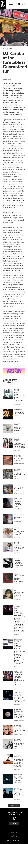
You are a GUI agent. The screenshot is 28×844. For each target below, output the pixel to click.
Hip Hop (16, 789)
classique (16, 439)
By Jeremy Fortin (17, 634)
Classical (16, 440)
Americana (16, 575)
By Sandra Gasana (17, 404)
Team (13, 835)
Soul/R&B (20, 789)
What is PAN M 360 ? (13, 836)
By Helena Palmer (17, 508)
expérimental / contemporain (17, 608)
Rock (15, 424)
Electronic (17, 390)
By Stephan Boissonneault (19, 432)
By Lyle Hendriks (17, 417)
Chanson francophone (17, 574)
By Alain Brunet (17, 450)
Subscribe (14, 823)
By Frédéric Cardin (17, 583)
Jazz (15, 590)
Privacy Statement (13, 832)
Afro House (8, 49)
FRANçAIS (10, 4)
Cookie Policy (14, 833)
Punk (18, 456)
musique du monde (18, 672)
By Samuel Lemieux (18, 782)
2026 (17, 424)
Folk (21, 575)
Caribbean (16, 543)
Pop (15, 499)
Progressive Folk (18, 711)
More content (14, 805)
